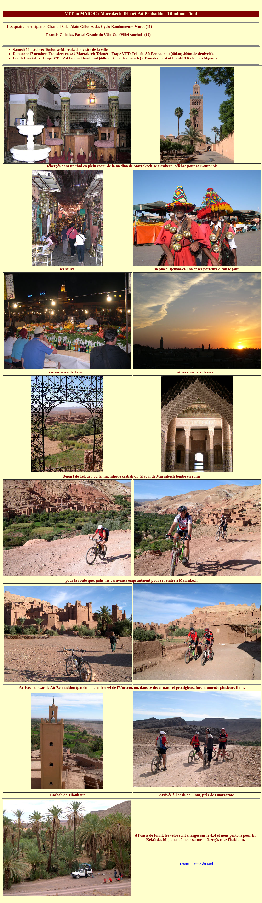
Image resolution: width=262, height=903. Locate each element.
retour (184, 864)
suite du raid (203, 864)
